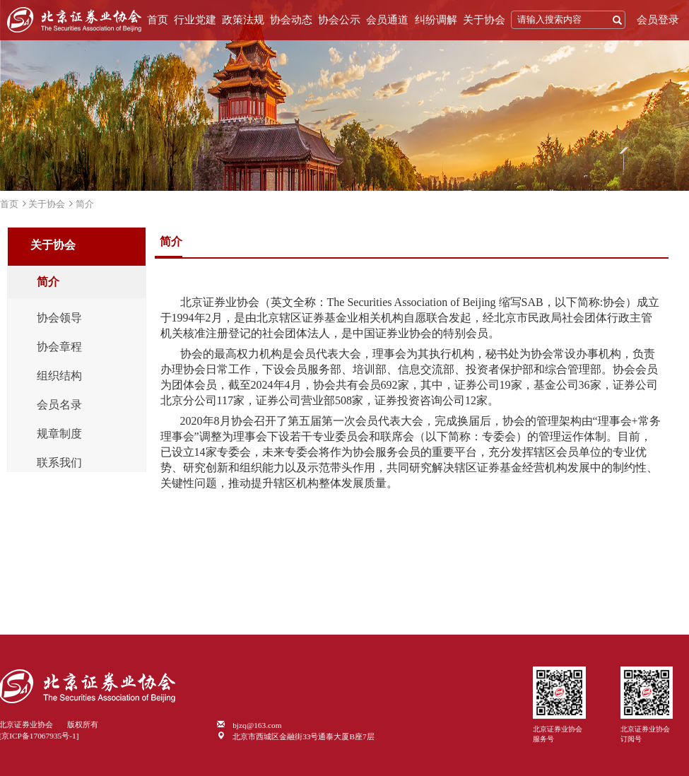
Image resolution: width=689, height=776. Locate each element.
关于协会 (484, 19)
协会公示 (339, 19)
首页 (157, 19)
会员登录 (658, 19)
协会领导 (59, 318)
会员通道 (387, 19)
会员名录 (59, 405)
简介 (85, 204)
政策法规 (243, 19)
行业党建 (195, 19)
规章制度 (59, 434)
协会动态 (291, 19)
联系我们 (59, 463)
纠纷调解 (436, 19)
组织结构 (59, 376)
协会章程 (59, 347)
